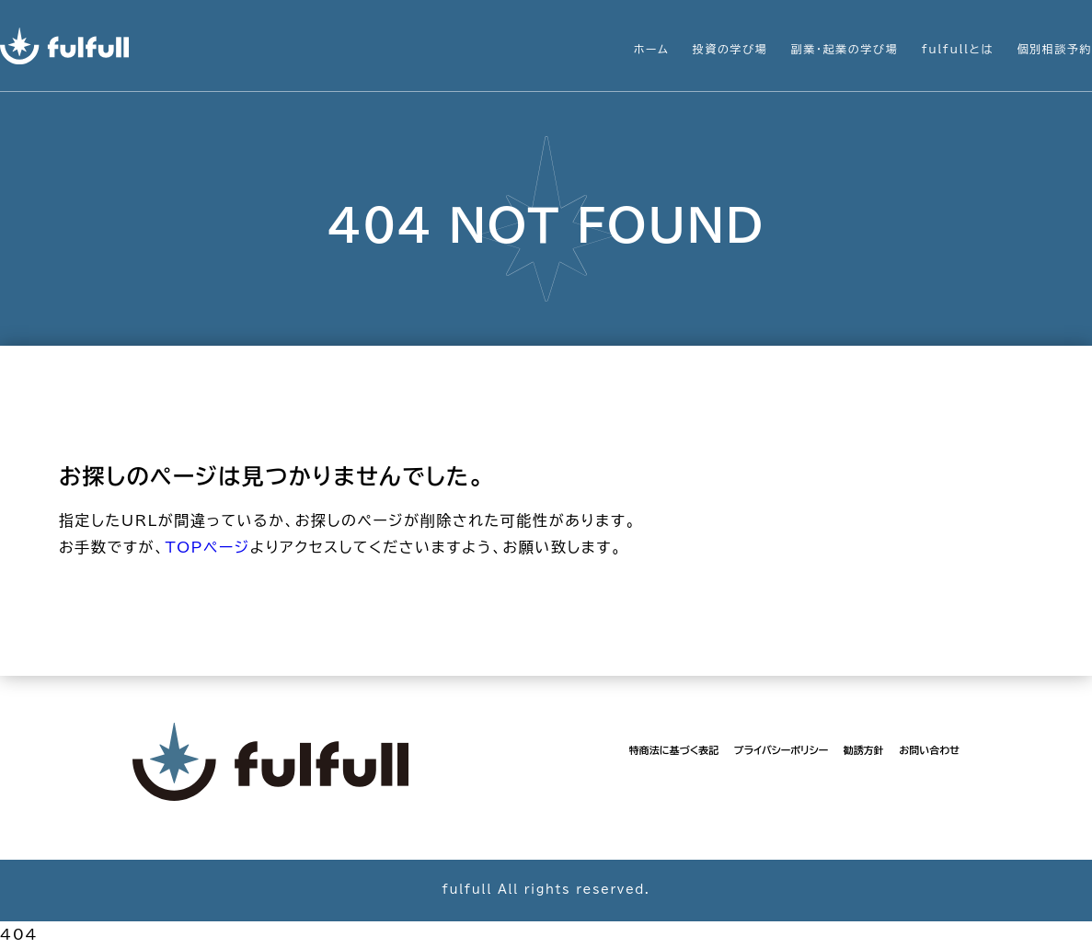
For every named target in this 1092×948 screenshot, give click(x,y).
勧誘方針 (864, 750)
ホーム (652, 48)
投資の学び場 (730, 48)
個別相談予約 (1054, 48)
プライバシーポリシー (781, 750)
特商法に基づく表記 (673, 750)
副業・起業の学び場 (844, 48)
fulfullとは (958, 48)
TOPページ (207, 547)
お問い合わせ (929, 750)
